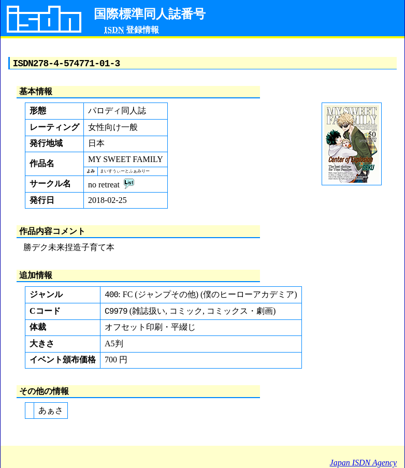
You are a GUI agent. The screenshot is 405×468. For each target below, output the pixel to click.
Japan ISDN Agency (363, 462)
